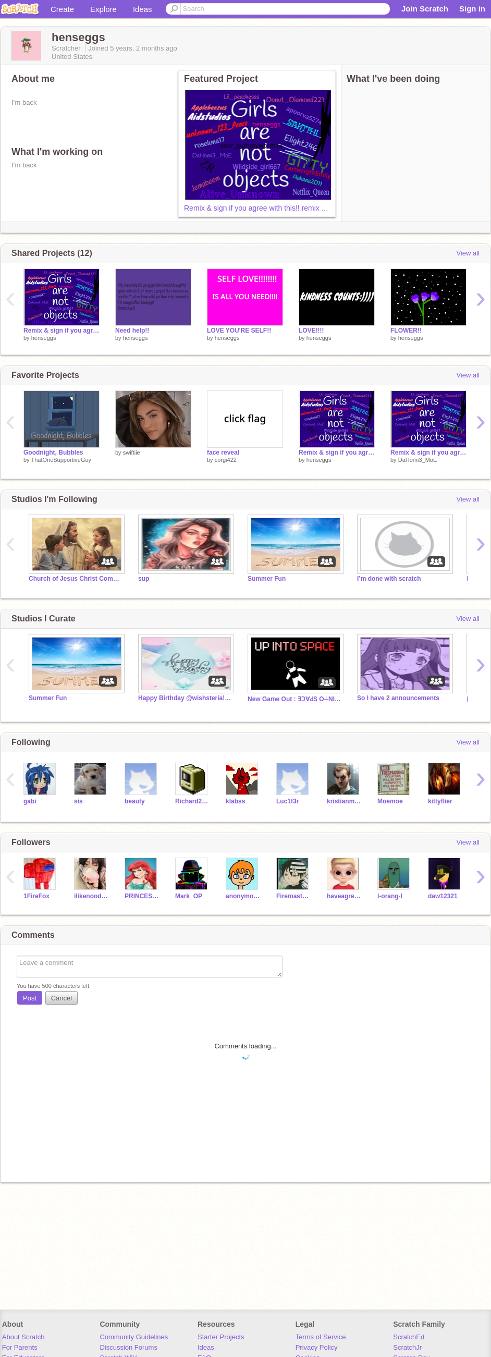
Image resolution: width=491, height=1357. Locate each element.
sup (143, 578)
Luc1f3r (287, 801)
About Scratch (23, 1337)
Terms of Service (321, 1337)
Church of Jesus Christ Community (75, 578)
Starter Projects (221, 1337)
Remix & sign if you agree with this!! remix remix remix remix (281, 208)
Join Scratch (424, 8)
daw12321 (443, 896)
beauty (135, 801)
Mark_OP (188, 896)
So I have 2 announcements (398, 698)
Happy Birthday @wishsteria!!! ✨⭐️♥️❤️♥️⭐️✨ (185, 698)
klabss (235, 801)
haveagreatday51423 (344, 896)
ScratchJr (407, 1347)
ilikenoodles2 (91, 896)
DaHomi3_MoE (417, 460)
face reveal (223, 452)
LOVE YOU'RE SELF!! (239, 330)
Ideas (142, 9)
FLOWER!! (406, 330)
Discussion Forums (128, 1347)
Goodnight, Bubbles (53, 452)
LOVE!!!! (311, 330)
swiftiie (131, 452)
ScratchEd (408, 1337)
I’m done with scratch (389, 578)
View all (468, 253)
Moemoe (390, 801)
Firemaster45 (293, 896)
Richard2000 (192, 801)
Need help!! (132, 330)
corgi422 (226, 460)
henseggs (43, 338)
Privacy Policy (317, 1347)
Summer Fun (267, 578)
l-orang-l (389, 896)
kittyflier (440, 801)
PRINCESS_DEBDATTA (142, 896)
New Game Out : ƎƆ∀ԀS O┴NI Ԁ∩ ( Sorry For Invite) (294, 699)
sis (78, 801)
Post (29, 998)
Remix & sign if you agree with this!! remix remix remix (428, 452)
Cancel (61, 998)
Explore (103, 9)
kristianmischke (344, 801)
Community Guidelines (134, 1337)
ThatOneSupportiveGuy (61, 460)
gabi (29, 801)
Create (62, 9)
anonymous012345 (243, 896)
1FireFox (36, 896)
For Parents (20, 1347)
